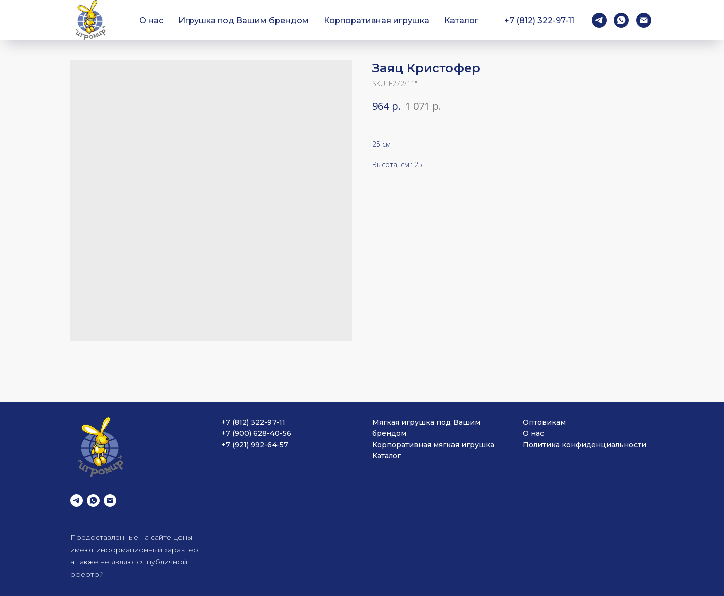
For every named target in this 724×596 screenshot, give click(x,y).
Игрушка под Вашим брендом (243, 20)
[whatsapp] (621, 20)
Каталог (461, 20)
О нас (151, 20)
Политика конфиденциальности (584, 444)
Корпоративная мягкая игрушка (433, 444)
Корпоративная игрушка (376, 20)
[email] (643, 20)
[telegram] (599, 20)
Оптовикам (544, 422)
